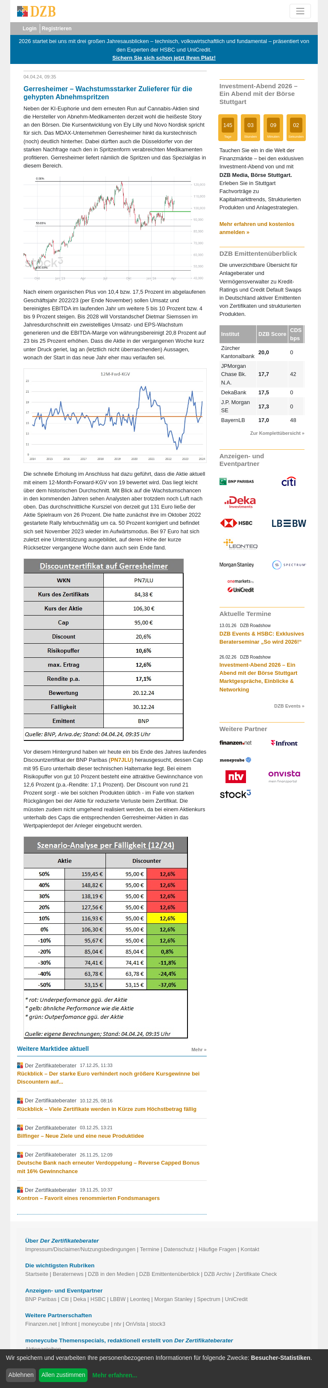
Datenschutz (179, 1249)
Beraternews (68, 1274)
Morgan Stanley (173, 1299)
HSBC (98, 1299)
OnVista (135, 1324)
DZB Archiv (217, 1274)
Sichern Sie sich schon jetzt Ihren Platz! (164, 58)
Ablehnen (21, 1374)
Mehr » (198, 1049)
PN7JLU (121, 760)
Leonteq (139, 1299)
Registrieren (57, 29)
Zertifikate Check (256, 1274)
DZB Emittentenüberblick (169, 1274)
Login (30, 29)
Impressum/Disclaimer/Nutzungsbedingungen (80, 1249)
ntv (117, 1324)
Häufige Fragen (217, 1249)
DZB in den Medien (111, 1274)
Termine (149, 1249)
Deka (79, 1299)
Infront (68, 1324)
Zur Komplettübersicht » (277, 433)
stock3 (157, 1324)
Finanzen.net (41, 1324)
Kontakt (250, 1249)
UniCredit (236, 1299)
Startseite (36, 1274)
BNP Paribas (40, 1299)
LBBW (118, 1299)
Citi (64, 1299)
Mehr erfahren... (114, 1375)
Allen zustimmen (63, 1374)
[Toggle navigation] (300, 11)
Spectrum (208, 1299)
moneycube (95, 1324)
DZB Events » (289, 705)
